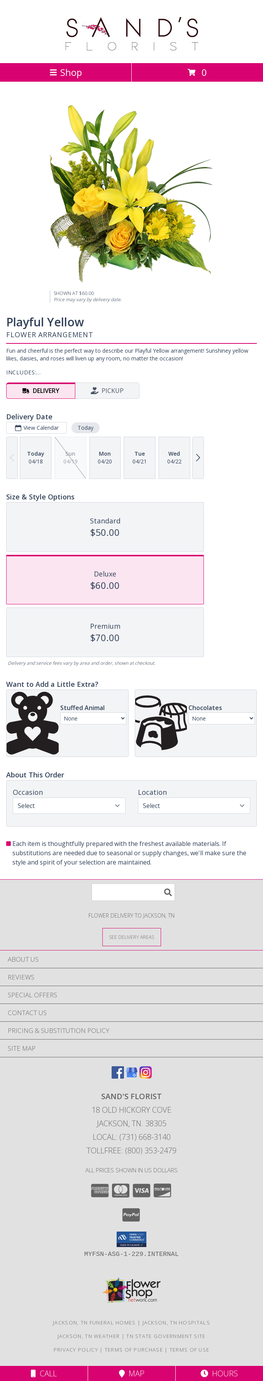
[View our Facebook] (118, 1076)
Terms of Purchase (134, 1349)
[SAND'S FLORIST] (131, 51)
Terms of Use (190, 1349)
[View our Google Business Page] (132, 1076)
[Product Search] (133, 892)
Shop (65, 72)
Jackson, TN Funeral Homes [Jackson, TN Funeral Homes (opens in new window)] (94, 1322)
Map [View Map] (131, 1373)
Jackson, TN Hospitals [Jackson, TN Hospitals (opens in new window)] (176, 1322)
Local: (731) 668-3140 (132, 1137)
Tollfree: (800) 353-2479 (131, 1150)
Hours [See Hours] (219, 1373)
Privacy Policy (76, 1349)
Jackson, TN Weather (89, 1336)
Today (85, 427)
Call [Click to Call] (44, 1373)
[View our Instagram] (145, 1076)
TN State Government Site (165, 1336)
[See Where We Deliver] (131, 936)
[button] (131, 1239)
